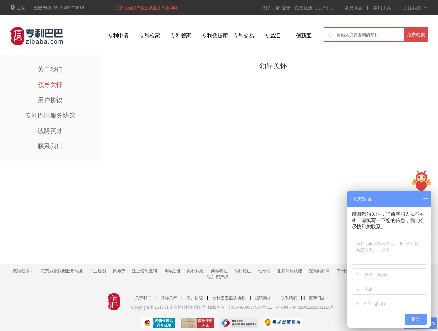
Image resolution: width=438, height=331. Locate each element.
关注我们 (415, 7)
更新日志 (317, 297)
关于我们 (50, 69)
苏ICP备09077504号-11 (250, 307)
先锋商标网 (319, 270)
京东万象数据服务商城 (62, 270)
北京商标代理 (289, 270)
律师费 (119, 270)
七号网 (264, 270)
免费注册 (304, 7)
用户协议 (50, 100)
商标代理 (195, 270)
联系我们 (50, 146)
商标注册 (172, 270)
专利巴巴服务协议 (50, 115)
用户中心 (325, 7)
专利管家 (180, 35)
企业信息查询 (144, 270)
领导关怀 (50, 84)
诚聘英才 (50, 130)
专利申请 (118, 35)
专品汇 (272, 35)
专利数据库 (215, 35)
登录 (287, 7)
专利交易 (243, 35)
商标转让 (219, 270)
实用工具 (382, 7)
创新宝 (304, 35)
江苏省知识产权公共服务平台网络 (146, 8)
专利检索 (149, 35)
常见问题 (354, 7)
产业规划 (97, 270)
